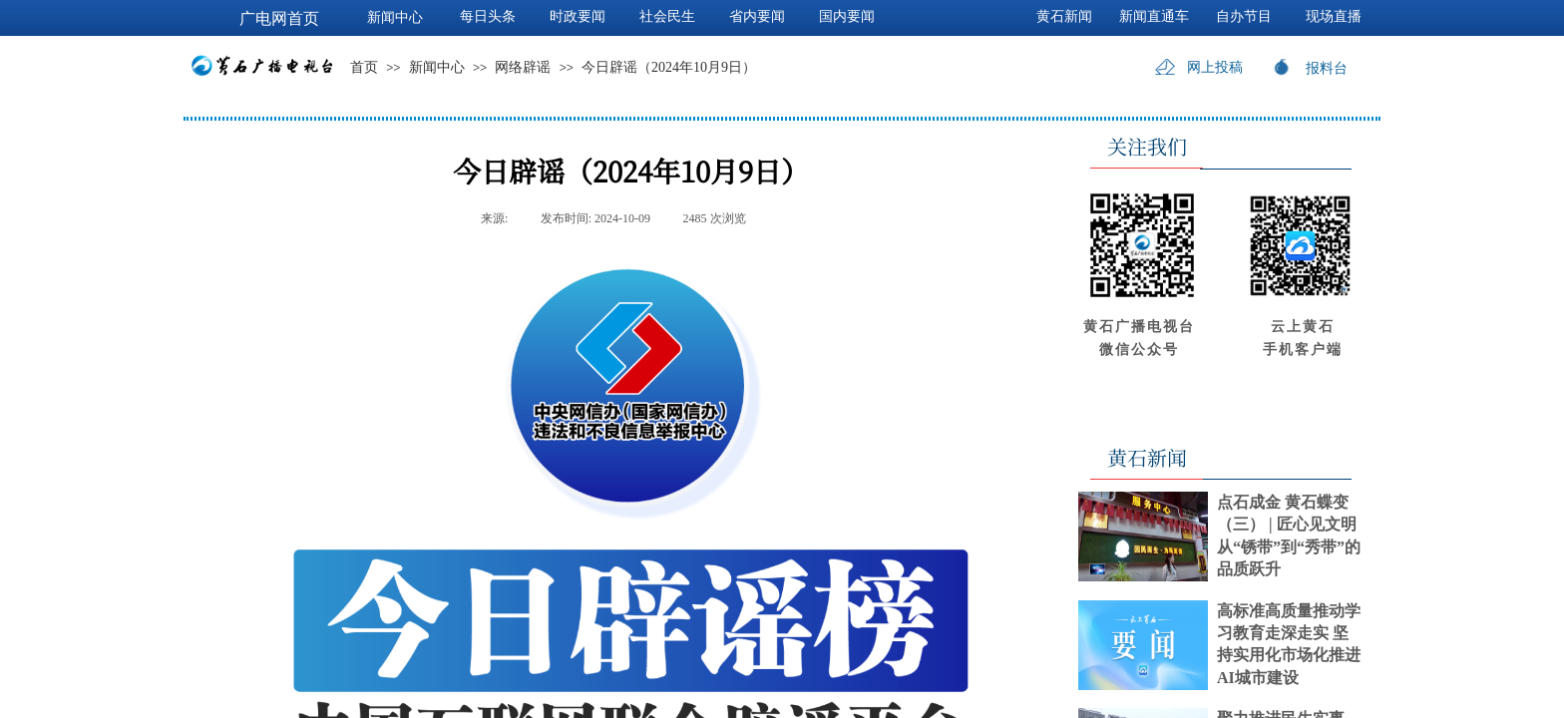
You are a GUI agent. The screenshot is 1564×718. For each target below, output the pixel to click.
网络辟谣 (523, 67)
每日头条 (488, 16)
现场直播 (1334, 16)
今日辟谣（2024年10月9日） (669, 67)
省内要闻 (757, 16)
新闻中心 (437, 67)
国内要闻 (847, 16)
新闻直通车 (1154, 16)
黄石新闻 (1064, 16)
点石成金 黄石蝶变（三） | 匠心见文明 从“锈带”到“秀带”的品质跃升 (1289, 535)
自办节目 (1244, 16)
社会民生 (667, 16)
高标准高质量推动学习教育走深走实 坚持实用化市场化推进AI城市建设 (1289, 644)
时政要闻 (577, 16)
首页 (364, 67)
